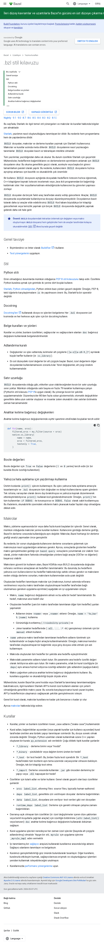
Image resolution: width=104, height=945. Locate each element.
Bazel (6, 55)
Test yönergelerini (19, 253)
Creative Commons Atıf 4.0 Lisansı (58, 877)
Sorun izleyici (60, 908)
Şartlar (7, 930)
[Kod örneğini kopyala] (98, 425)
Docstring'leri (11, 312)
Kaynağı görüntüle (44, 112)
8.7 (24, 117)
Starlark (8, 133)
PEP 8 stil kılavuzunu (67, 279)
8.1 (54, 117)
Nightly (7, 117)
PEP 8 (31, 392)
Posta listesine (62, 24)
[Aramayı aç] (68, 4)
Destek (57, 903)
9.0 (19, 117)
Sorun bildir (15, 112)
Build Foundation (12, 24)
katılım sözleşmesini (86, 24)
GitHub (7, 908)
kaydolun (18, 27)
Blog (6, 903)
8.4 (39, 117)
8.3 (43, 117)
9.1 (14, 117)
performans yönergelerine (39, 866)
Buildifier (46, 247)
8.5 (34, 117)
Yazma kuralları (31, 55)
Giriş (97, 3)
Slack (56, 913)
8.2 (48, 117)
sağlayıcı (34, 843)
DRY (30, 226)
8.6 (29, 117)
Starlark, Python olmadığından (19, 289)
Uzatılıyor (17, 55)
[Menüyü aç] (5, 3)
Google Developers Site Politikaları (70, 880)
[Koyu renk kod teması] (95, 425)
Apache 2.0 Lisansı (12, 880)
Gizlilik (16, 930)
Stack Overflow (61, 918)
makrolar (15, 705)
